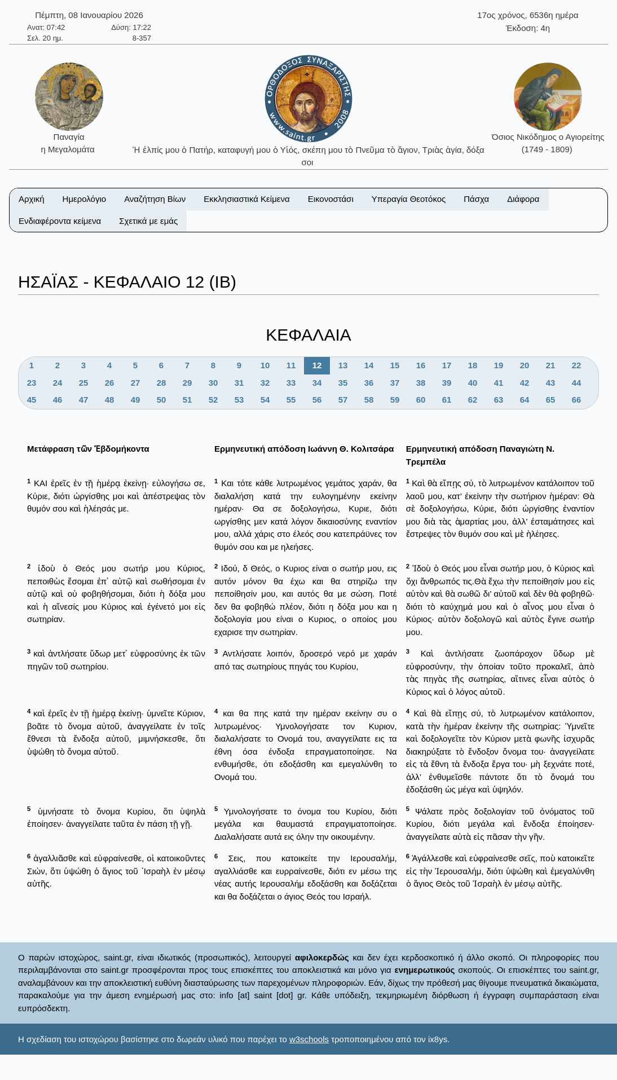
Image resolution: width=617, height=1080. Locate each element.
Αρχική (32, 199)
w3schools (309, 1039)
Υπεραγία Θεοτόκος (409, 199)
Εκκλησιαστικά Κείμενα (246, 199)
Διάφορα (523, 199)
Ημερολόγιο (85, 199)
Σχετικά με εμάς (148, 221)
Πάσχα (476, 199)
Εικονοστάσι (331, 199)
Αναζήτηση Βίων (155, 199)
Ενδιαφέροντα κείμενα (60, 221)
